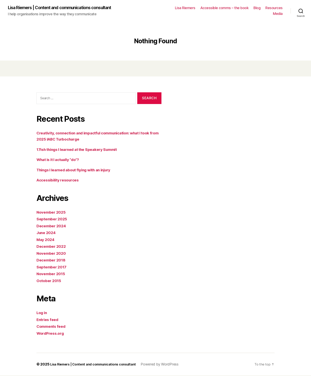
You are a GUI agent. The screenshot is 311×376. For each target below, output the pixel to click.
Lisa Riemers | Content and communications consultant (67, 8)
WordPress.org (51, 333)
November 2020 (52, 253)
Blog (256, 8)
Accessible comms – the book (224, 8)
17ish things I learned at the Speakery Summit (82, 149)
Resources (274, 8)
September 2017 (53, 267)
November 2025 (52, 212)
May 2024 (46, 239)
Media (278, 14)
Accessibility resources (59, 180)
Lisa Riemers (185, 8)
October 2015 (50, 281)
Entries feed (48, 319)
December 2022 (52, 246)
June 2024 (47, 233)
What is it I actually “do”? (61, 160)
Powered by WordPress (168, 365)
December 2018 (52, 260)
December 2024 (52, 226)
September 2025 (53, 219)
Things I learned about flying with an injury (78, 170)
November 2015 (52, 274)
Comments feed (52, 326)
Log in (42, 313)
